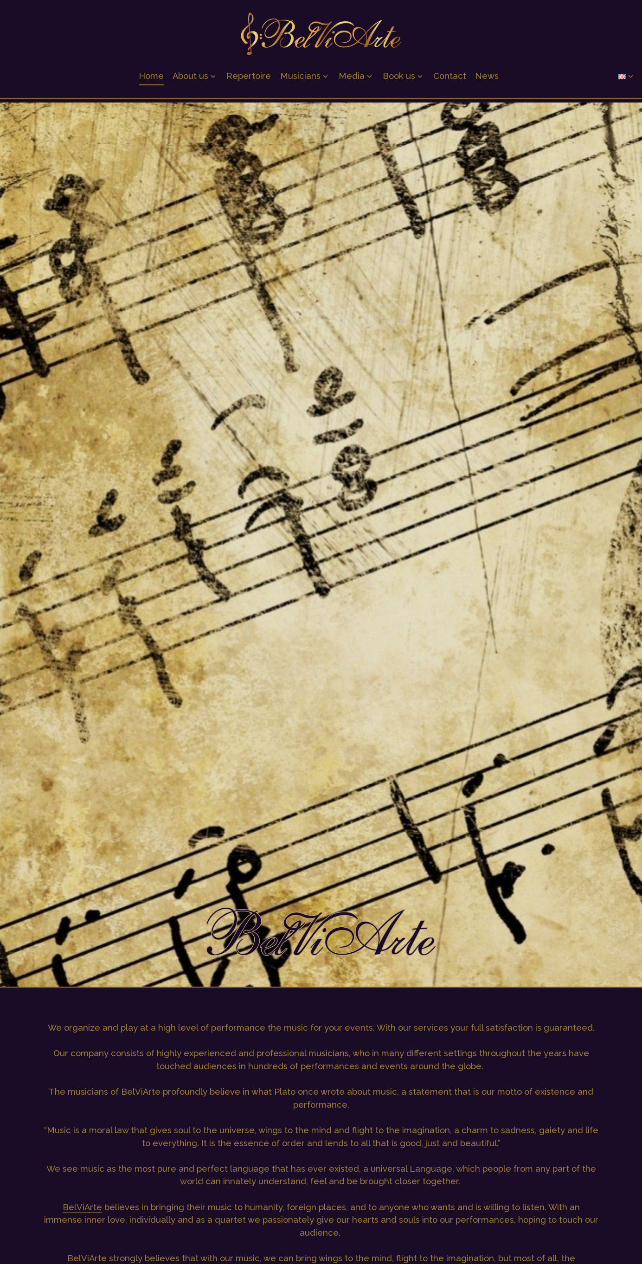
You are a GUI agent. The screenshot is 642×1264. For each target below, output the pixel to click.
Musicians (300, 79)
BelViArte (82, 1207)
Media (352, 79)
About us (190, 79)
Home (151, 79)
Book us (399, 79)
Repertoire (248, 79)
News (487, 79)
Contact (449, 79)
